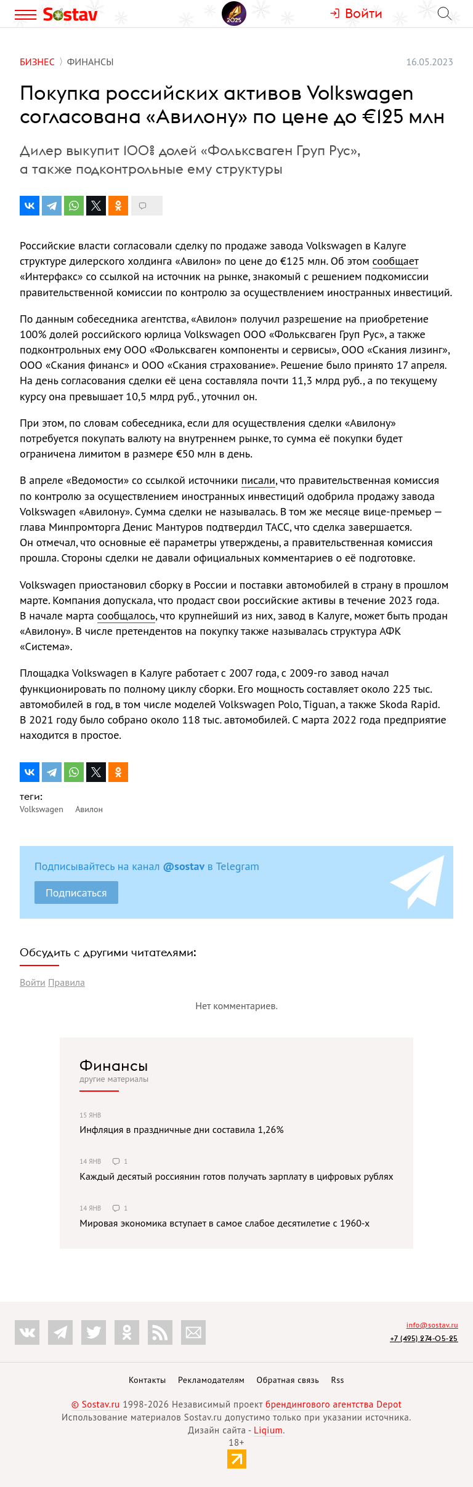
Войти (33, 982)
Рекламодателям (211, 1379)
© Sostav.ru (95, 1404)
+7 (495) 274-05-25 (424, 1338)
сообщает (396, 261)
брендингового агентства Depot (333, 1404)
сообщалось (126, 615)
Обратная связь (288, 1379)
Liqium (268, 1430)
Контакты (147, 1379)
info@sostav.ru (432, 1324)
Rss (337, 1379)
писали (258, 480)
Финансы (113, 1065)
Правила (66, 982)
